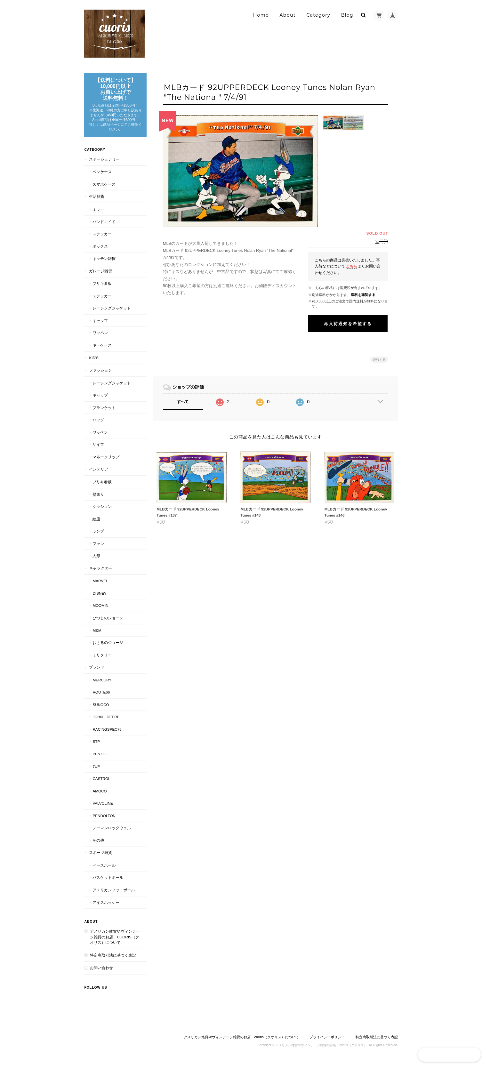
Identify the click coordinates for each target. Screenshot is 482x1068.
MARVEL (100, 585)
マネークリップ (105, 462)
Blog (347, 15)
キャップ (100, 325)
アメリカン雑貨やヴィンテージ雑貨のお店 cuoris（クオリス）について (113, 941)
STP (96, 746)
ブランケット (104, 412)
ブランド (96, 672)
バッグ (98, 424)
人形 (96, 560)
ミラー (98, 214)
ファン (98, 548)
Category (318, 15)
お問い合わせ (101, 972)
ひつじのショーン (107, 623)
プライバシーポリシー (327, 1041)
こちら (351, 266)
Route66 (101, 697)
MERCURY (101, 684)
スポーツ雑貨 (100, 857)
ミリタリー (102, 659)
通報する (379, 359)
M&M (96, 635)
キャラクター (100, 573)
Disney (99, 598)
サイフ (98, 449)
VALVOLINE (102, 808)
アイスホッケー (105, 907)
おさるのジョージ (107, 647)
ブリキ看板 (102, 288)
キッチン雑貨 (104, 263)
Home (261, 15)
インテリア (98, 474)
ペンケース (102, 176)
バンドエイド (104, 226)
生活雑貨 (96, 201)
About (287, 15)
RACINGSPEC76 (106, 734)
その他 (98, 845)
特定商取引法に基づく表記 (113, 960)
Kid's (94, 362)
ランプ (98, 536)
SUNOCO (100, 709)
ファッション (100, 375)
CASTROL (101, 783)
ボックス (100, 251)
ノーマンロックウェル (111, 833)
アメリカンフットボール (113, 895)
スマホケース (104, 189)
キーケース (102, 350)
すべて (184, 401)
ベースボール (104, 870)
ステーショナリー (104, 164)
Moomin (100, 610)
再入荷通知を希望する (348, 323)
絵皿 (96, 523)
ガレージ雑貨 (100, 275)
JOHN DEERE (105, 721)
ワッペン (100, 337)
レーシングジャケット (111, 313)
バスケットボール (107, 882)
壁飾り (98, 499)
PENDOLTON (104, 820)
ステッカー (102, 239)
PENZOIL (100, 759)
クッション (102, 511)
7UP (96, 771)
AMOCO (99, 795)
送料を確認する (363, 295)
